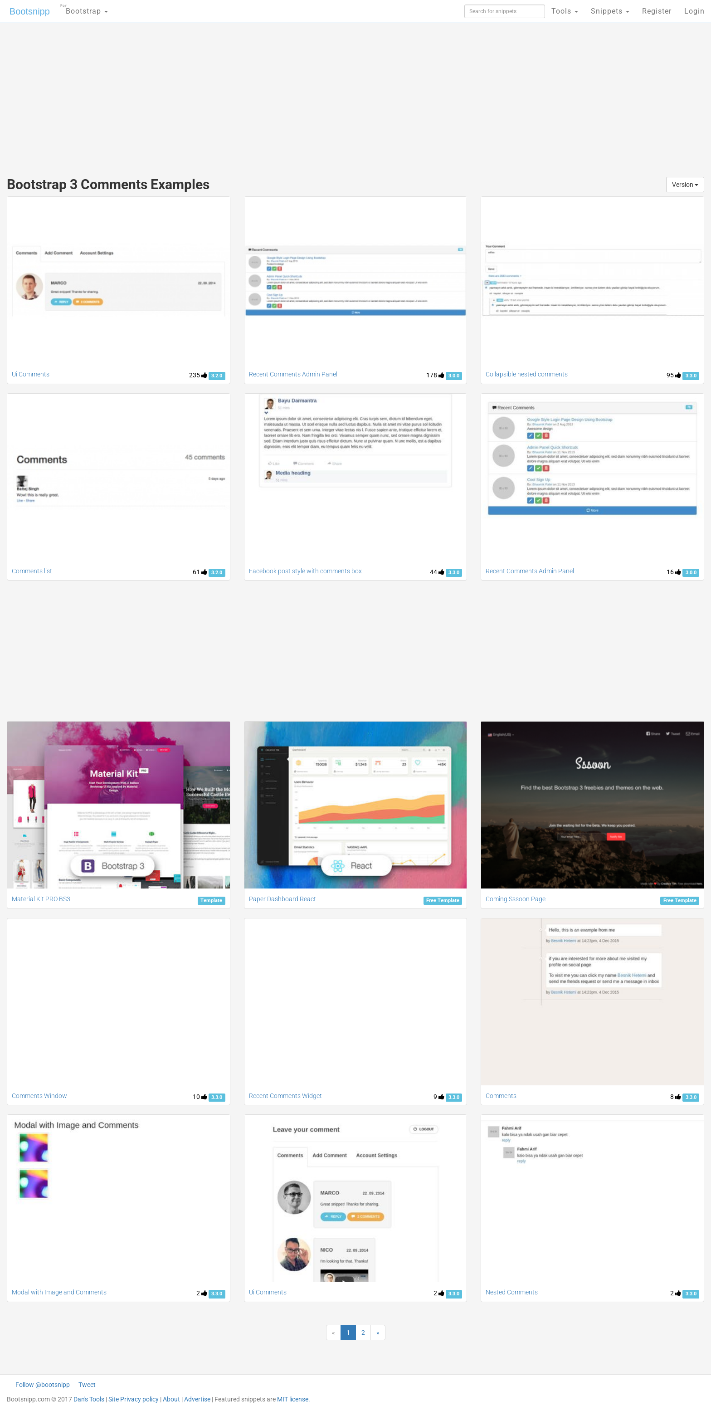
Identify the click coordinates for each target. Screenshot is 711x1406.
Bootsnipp (30, 11)
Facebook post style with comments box (305, 571)
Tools (564, 11)
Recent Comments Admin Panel (293, 374)
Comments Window (39, 1095)
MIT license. (293, 1399)
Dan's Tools (88, 1399)
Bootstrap (84, 8)
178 (435, 375)
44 (437, 572)
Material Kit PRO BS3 (41, 899)
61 (200, 572)
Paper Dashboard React (282, 899)
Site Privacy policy (133, 1399)
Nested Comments (512, 1292)
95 (674, 375)
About (171, 1399)
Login (694, 11)
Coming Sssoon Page (515, 899)
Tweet (87, 1384)
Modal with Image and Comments (59, 1292)
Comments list (32, 571)
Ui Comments (30, 374)
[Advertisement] (287, 95)
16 (674, 572)
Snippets (610, 11)
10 (200, 1096)
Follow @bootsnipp (42, 1384)
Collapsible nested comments (527, 374)
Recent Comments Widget (285, 1095)
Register (657, 11)
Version (685, 184)
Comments (501, 1095)
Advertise (197, 1399)
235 (198, 375)
